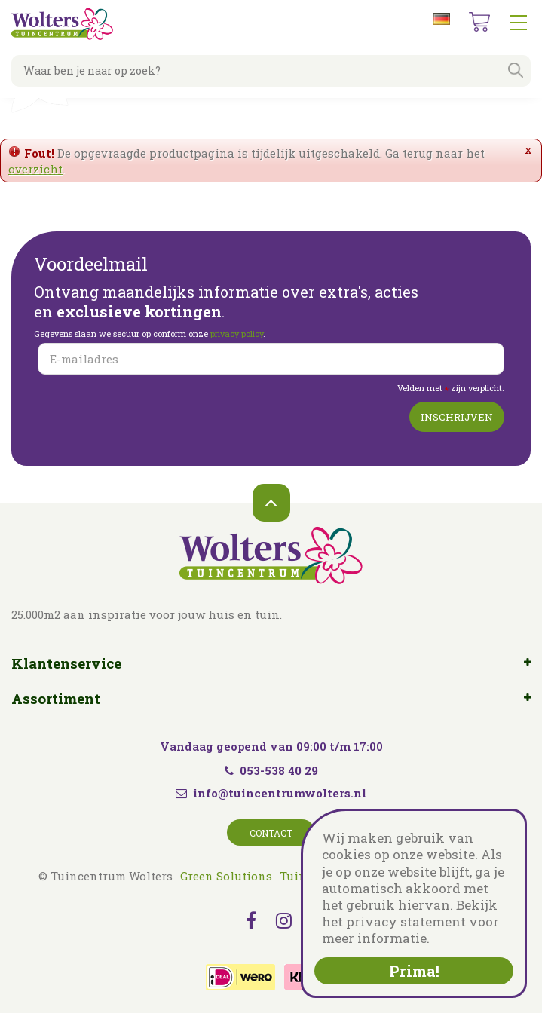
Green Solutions (226, 875)
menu (518, 22)
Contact (271, 833)
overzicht (35, 168)
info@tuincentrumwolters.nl (279, 792)
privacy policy (236, 333)
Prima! (414, 971)
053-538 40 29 (271, 770)
